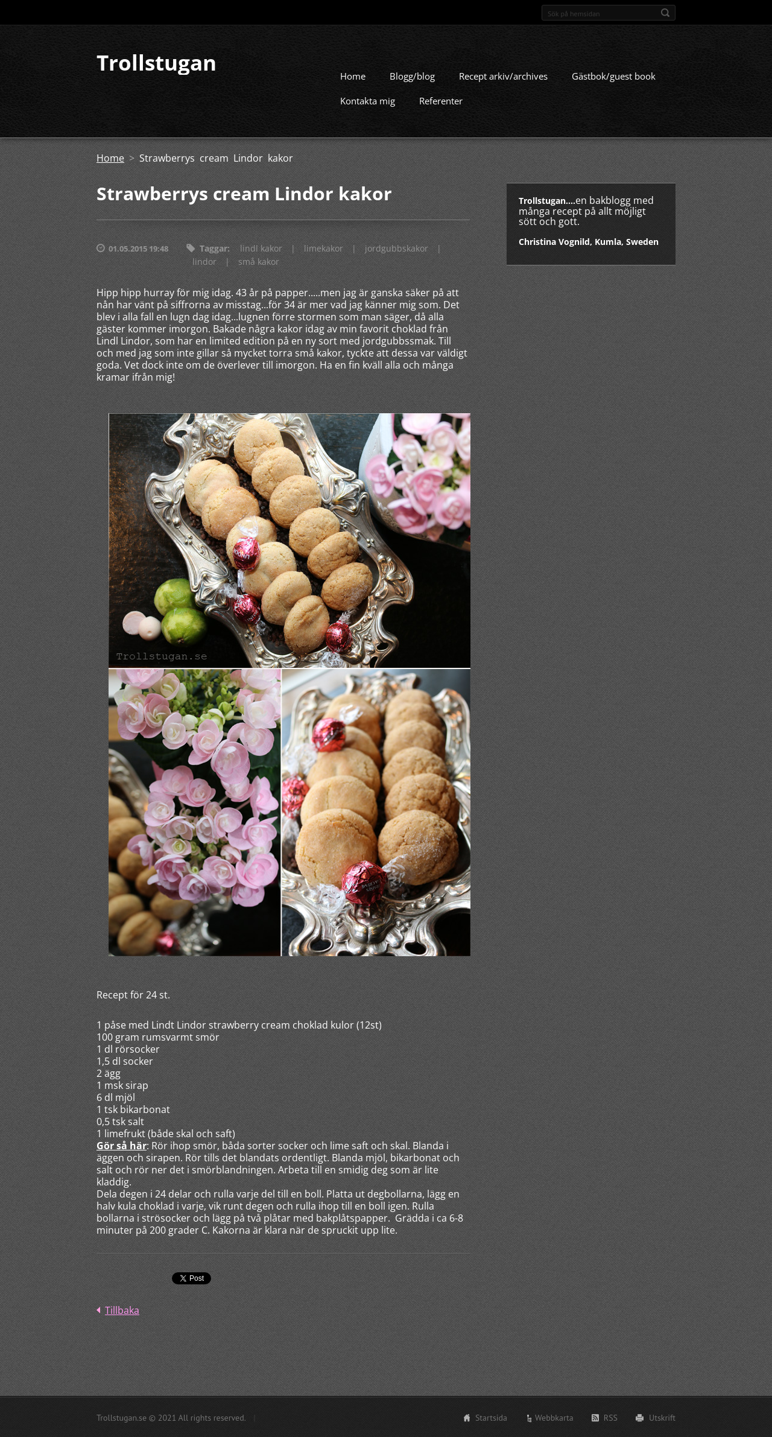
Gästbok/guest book (614, 75)
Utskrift (662, 1417)
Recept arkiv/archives (503, 75)
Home (352, 75)
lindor (204, 261)
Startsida (491, 1417)
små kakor (258, 261)
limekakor (323, 247)
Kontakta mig (367, 100)
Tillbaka (122, 1309)
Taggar (213, 247)
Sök (665, 12)
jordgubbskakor (396, 247)
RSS (611, 1417)
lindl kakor (261, 247)
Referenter (441, 100)
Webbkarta (554, 1417)
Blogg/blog (412, 75)
